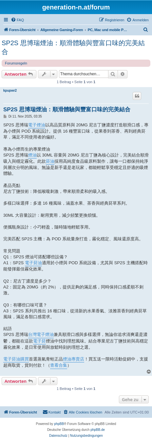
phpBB (59, 424)
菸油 (50, 161)
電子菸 (39, 341)
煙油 (32, 155)
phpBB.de (97, 430)
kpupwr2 (10, 90)
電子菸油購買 (16, 359)
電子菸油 (33, 262)
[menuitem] (17, 20)
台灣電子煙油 (41, 334)
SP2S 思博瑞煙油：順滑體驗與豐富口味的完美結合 (73, 47)
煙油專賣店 (73, 359)
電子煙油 (36, 124)
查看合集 (58, 365)
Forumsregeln (16, 63)
